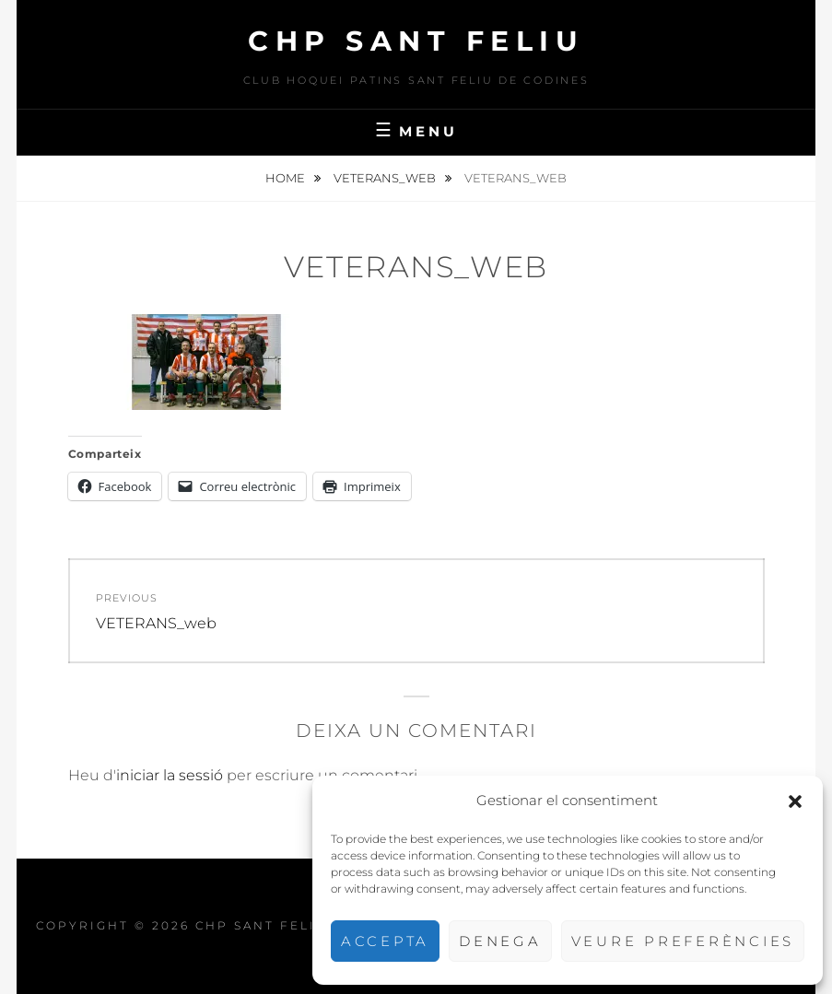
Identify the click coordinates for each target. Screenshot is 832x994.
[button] (795, 801)
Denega (500, 941)
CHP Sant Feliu (416, 41)
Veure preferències (683, 941)
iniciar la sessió (169, 775)
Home (286, 177)
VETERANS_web (386, 177)
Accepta (385, 941)
